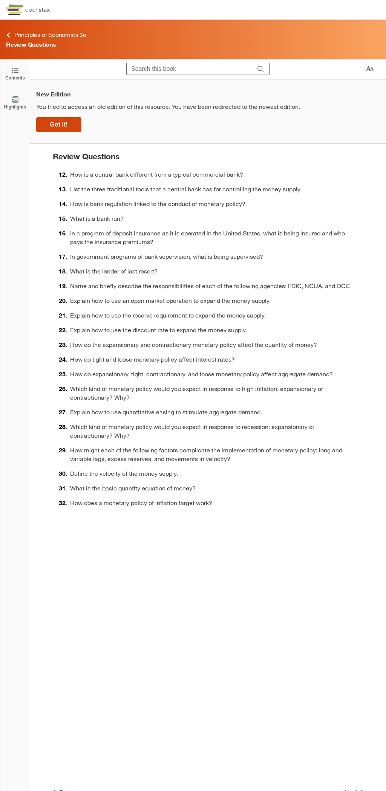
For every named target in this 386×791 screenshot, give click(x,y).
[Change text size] (370, 69)
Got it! (58, 124)
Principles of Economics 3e (46, 35)
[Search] (260, 69)
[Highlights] (15, 102)
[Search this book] (189, 69)
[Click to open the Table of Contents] (15, 73)
